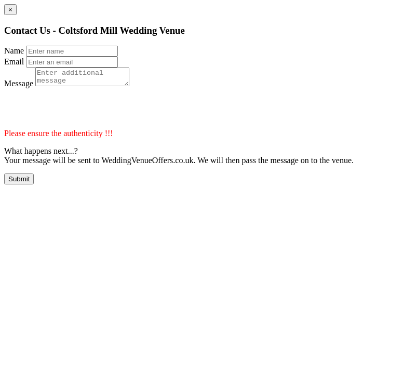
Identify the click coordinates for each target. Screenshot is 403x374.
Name (14, 50)
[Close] (10, 9)
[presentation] (83, 111)
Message (18, 86)
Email (14, 61)
